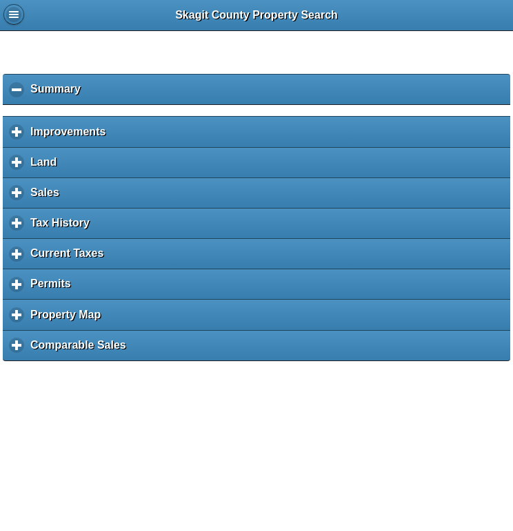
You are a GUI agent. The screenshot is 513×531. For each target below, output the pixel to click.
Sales (48, 197)
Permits (53, 288)
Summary (59, 93)
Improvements (71, 136)
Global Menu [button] (13, 14)
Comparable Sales (81, 349)
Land (46, 166)
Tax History (63, 227)
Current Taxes (70, 258)
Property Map (69, 319)
